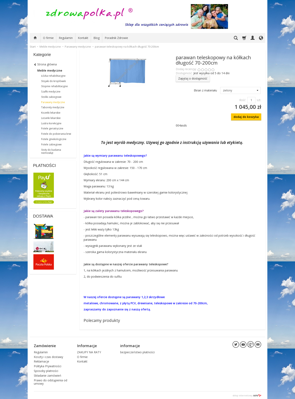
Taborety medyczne (52, 107)
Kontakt (83, 38)
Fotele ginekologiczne (53, 139)
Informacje (87, 345)
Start (33, 46)
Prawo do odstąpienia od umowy (50, 381)
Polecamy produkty (102, 320)
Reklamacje (41, 361)
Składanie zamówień (47, 375)
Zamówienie (45, 345)
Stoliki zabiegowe (51, 97)
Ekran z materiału (205, 90)
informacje (130, 345)
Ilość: (242, 100)
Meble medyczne (49, 70)
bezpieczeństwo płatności (137, 351)
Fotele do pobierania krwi (56, 134)
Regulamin (66, 38)
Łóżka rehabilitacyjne (53, 76)
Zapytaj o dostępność (192, 78)
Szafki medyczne (50, 91)
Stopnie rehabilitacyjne (54, 86)
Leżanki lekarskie (51, 118)
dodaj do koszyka (246, 117)
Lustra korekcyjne (51, 123)
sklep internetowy (247, 394)
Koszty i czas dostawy (48, 356)
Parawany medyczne (53, 102)
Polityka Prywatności (47, 365)
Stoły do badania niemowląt (51, 151)
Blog (96, 38)
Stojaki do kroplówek (53, 81)
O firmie (48, 38)
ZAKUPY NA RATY (89, 351)
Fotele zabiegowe (51, 144)
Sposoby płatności (46, 370)
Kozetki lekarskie (50, 112)
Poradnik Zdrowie (116, 38)
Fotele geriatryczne (52, 128)
